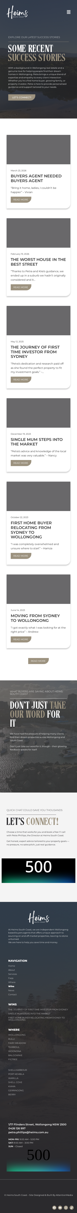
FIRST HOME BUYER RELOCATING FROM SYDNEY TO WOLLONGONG (36, 1018)
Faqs (10, 978)
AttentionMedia (64, 1195)
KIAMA (11, 1086)
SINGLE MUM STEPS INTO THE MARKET (29, 1013)
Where (11, 982)
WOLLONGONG (17, 1035)
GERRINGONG (16, 1090)
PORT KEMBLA (16, 1074)
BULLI (11, 1039)
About (11, 970)
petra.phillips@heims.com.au (28, 1132)
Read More (20, 199)
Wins (11, 986)
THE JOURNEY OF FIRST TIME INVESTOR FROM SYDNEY (38, 1009)
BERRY (12, 1094)
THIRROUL (14, 1047)
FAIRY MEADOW (17, 1043)
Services (12, 974)
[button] (68, 12)
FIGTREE (12, 1059)
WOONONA (14, 1051)
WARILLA (13, 1078)
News (11, 990)
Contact (12, 994)
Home (11, 966)
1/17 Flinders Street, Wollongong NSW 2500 (37, 1124)
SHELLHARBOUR (17, 1070)
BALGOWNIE (15, 1055)
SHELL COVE (15, 1082)
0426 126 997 (17, 1128)
